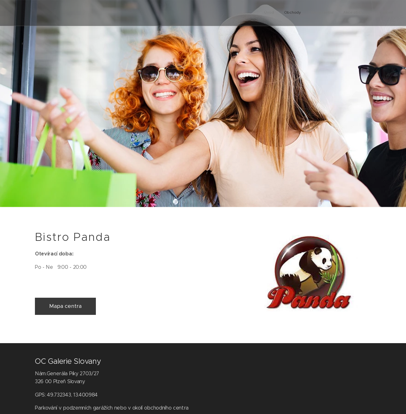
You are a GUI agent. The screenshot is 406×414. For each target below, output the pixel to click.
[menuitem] (354, 13)
